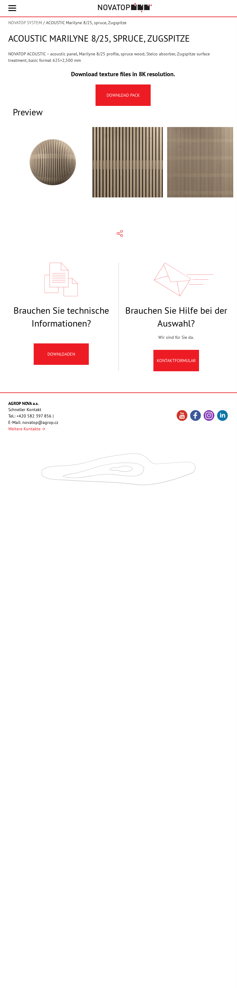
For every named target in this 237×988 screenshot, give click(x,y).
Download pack (123, 95)
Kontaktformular (176, 363)
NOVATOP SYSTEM (25, 22)
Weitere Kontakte (26, 429)
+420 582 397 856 (34, 416)
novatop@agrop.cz (40, 422)
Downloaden (61, 357)
